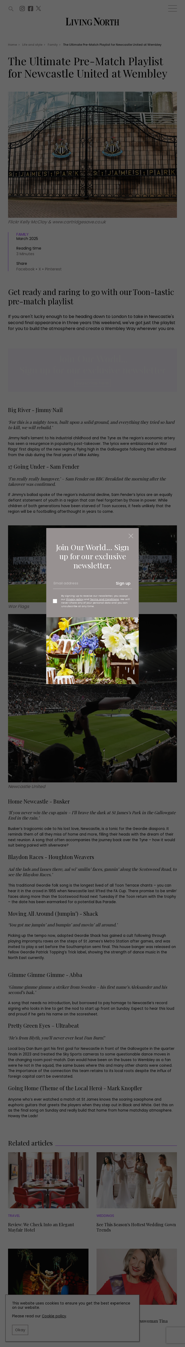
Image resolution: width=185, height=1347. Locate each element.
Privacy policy (74, 599)
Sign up (123, 583)
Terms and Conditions (104, 599)
